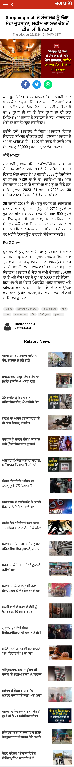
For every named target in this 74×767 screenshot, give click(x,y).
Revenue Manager (27, 309)
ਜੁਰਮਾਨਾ (58, 314)
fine (64, 309)
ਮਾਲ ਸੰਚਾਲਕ (20, 314)
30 (33, 314)
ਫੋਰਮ (7, 314)
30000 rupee (49, 309)
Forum (8, 309)
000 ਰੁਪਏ (44, 314)
